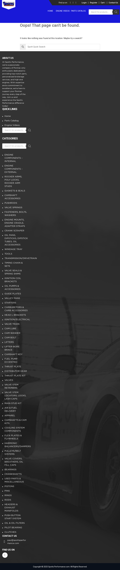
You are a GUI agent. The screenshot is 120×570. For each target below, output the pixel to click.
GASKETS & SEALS (15, 191)
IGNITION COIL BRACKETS (13, 280)
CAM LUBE (10, 329)
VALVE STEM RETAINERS (11, 386)
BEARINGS (10, 470)
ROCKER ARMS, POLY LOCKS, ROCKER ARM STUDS (13, 181)
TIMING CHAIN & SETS (14, 264)
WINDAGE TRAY (13, 249)
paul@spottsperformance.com (17, 541)
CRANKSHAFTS (13, 474)
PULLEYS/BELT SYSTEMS (13, 452)
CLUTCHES (10, 532)
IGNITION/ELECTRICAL (16, 320)
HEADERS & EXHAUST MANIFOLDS (11, 507)
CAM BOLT (10, 338)
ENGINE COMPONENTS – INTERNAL (14, 158)
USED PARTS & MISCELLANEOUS (14, 480)
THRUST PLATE (13, 367)
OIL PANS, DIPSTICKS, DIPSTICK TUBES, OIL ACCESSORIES (16, 240)
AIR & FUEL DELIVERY (11, 409)
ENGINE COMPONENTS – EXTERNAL (14, 169)
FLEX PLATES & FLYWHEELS (13, 437)
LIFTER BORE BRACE (12, 348)
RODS (8, 500)
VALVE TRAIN (12, 324)
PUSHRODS (11, 203)
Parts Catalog (78, 11)
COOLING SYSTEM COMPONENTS (15, 429)
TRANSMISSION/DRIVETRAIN (16, 258)
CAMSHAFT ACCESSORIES (12, 197)
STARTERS (10, 303)
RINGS (8, 495)
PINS (7, 491)
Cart (103, 3)
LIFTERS (9, 342)
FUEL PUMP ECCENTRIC (11, 360)
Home (51, 11)
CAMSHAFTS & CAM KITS (16, 421)
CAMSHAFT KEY (13, 354)
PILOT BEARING (13, 528)
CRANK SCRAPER (14, 231)
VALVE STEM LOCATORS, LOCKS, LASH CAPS (15, 395)
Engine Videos (63, 11)
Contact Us (113, 3)
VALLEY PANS (12, 298)
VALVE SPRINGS (13, 208)
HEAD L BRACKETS (15, 315)
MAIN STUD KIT (13, 403)
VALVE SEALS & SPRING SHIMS (13, 272)
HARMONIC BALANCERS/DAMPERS (16, 444)
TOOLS (8, 254)
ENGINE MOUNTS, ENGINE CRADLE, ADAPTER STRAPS (15, 223)
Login (84, 3)
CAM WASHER (12, 333)
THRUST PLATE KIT (15, 376)
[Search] (116, 12)
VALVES (9, 380)
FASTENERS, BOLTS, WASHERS (16, 213)
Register (93, 3)
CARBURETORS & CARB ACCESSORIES (16, 309)
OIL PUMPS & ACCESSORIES (12, 287)
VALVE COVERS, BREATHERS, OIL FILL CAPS (14, 462)
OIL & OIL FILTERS (15, 523)
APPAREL (10, 416)
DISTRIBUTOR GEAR (16, 371)
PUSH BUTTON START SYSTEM (13, 517)
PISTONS (9, 486)
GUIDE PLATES (13, 294)
